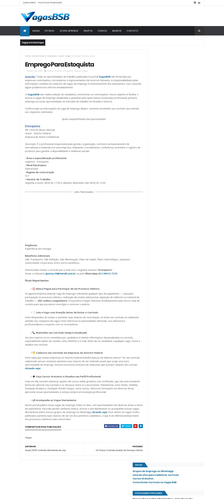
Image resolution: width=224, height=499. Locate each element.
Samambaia (154, 258)
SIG (150, 253)
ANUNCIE (117, 30)
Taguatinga (154, 285)
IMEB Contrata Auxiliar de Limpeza (165, 121)
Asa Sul (152, 168)
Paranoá (153, 221)
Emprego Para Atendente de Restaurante (169, 114)
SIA (150, 248)
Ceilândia (153, 174)
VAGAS (36, 30)
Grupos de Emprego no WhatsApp (167, 58)
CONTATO (132, 30)
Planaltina (154, 227)
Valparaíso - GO (156, 290)
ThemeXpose (37, 494)
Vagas (68, 56)
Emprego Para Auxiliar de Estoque (165, 108)
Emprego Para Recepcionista (162, 102)
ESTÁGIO (50, 30)
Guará (61, 56)
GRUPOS (88, 30)
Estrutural (154, 179)
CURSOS (102, 30)
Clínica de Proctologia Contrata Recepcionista (172, 95)
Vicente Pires (155, 295)
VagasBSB (105, 77)
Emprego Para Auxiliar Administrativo (167, 134)
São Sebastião (156, 280)
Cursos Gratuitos (157, 65)
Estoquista (52, 56)
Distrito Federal (39, 56)
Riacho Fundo (156, 237)
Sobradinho (154, 269)
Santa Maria (155, 264)
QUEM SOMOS (29, 3)
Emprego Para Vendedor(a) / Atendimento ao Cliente (171, 148)
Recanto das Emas (157, 232)
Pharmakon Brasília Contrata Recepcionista (171, 127)
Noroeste (153, 211)
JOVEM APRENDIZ (69, 30)
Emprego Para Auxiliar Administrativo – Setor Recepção (171, 88)
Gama (152, 184)
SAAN (151, 242)
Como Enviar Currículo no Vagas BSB (169, 69)
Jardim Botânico (157, 195)
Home (27, 56)
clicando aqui (42, 372)
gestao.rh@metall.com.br (60, 277)
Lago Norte (154, 200)
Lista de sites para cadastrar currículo (170, 62)
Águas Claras (155, 301)
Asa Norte (154, 163)
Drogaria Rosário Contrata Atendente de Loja (171, 140)
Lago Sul (153, 205)
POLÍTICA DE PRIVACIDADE (50, 3)
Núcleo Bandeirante (158, 216)
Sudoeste (153, 274)
